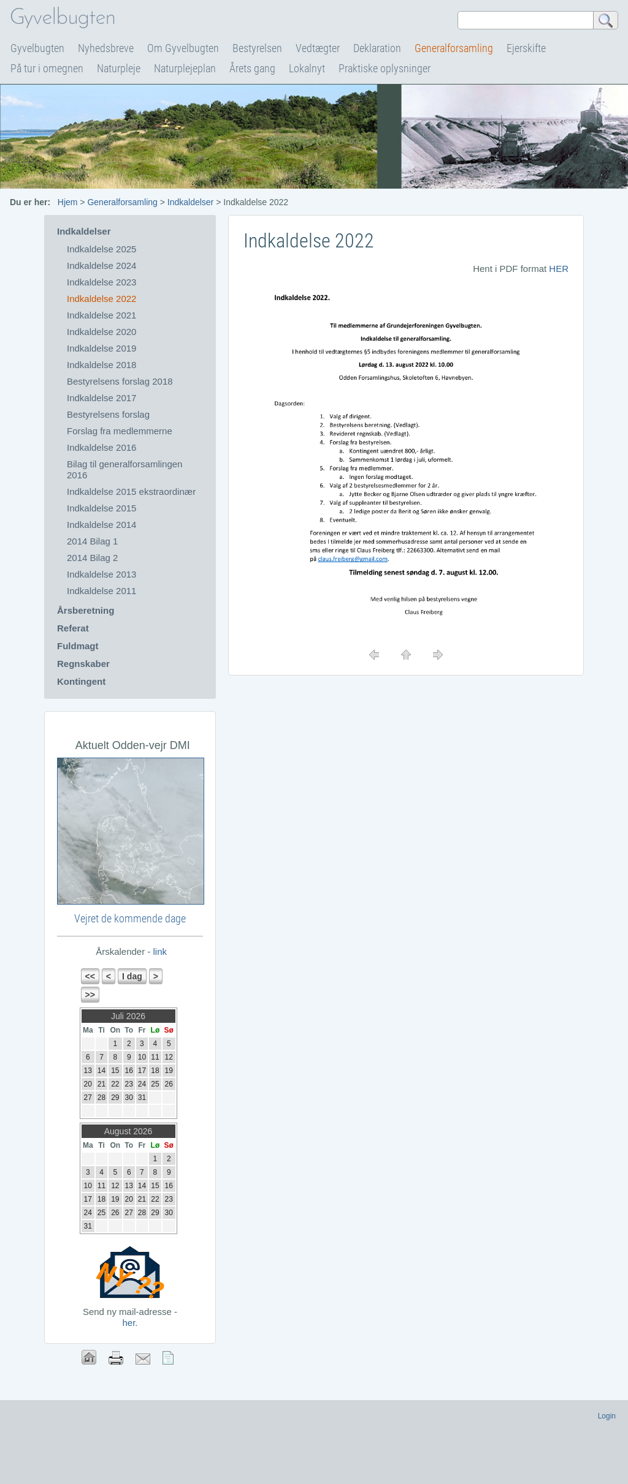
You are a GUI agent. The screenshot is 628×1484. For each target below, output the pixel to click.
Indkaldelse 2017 (101, 398)
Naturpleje (118, 68)
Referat (73, 628)
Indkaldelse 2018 (101, 365)
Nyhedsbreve (106, 48)
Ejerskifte (526, 48)
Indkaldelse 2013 (101, 574)
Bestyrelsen (257, 48)
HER (559, 268)
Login (607, 1416)
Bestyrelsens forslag (108, 414)
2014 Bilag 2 (92, 557)
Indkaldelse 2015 (101, 508)
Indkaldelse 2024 (101, 265)
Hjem (68, 202)
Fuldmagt (78, 646)
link (158, 951)
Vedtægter (318, 48)
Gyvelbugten (37, 48)
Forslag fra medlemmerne (119, 431)
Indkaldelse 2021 (101, 315)
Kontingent (81, 681)
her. (129, 1322)
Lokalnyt (307, 68)
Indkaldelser (190, 202)
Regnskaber (83, 663)
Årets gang (252, 68)
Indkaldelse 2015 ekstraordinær (131, 491)
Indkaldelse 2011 (101, 591)
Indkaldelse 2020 (101, 331)
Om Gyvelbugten (183, 48)
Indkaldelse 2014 (101, 524)
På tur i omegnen (46, 68)
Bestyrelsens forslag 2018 (120, 381)
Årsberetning (85, 610)
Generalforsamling (454, 48)
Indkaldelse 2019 (101, 348)
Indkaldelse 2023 (101, 282)
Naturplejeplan (185, 68)
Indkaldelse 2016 (101, 447)
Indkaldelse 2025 (101, 249)
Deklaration (377, 48)
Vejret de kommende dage (130, 918)
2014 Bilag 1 (92, 541)
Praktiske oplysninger (385, 68)
